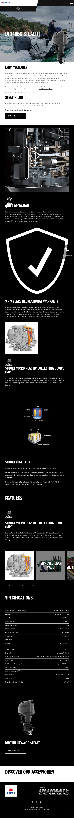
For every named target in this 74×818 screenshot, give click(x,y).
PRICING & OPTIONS (16, 116)
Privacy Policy (45, 809)
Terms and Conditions (31, 809)
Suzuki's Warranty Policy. (46, 89)
